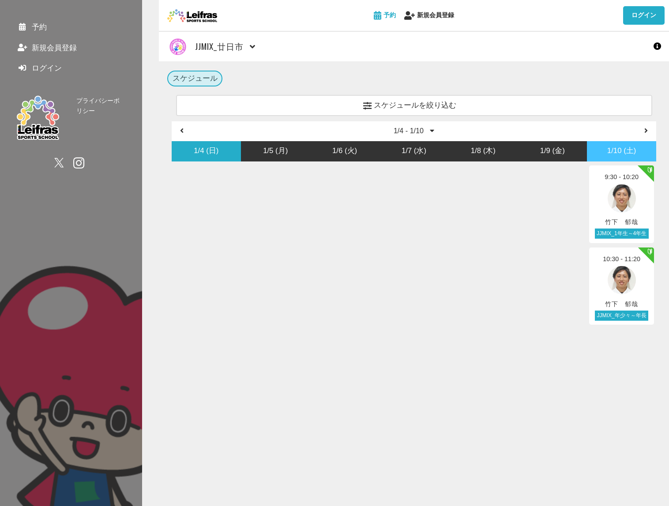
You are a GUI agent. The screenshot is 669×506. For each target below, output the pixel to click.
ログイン (643, 15)
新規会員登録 (429, 15)
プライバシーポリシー (107, 105)
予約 (385, 15)
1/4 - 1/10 (414, 133)
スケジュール (195, 79)
